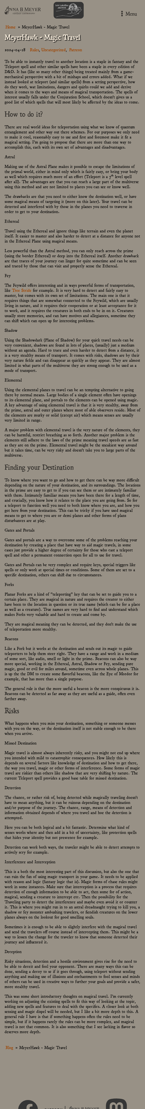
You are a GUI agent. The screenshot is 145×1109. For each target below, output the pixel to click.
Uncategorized (53, 49)
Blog (9, 1047)
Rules (34, 49)
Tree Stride (21, 290)
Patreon (75, 49)
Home (11, 26)
